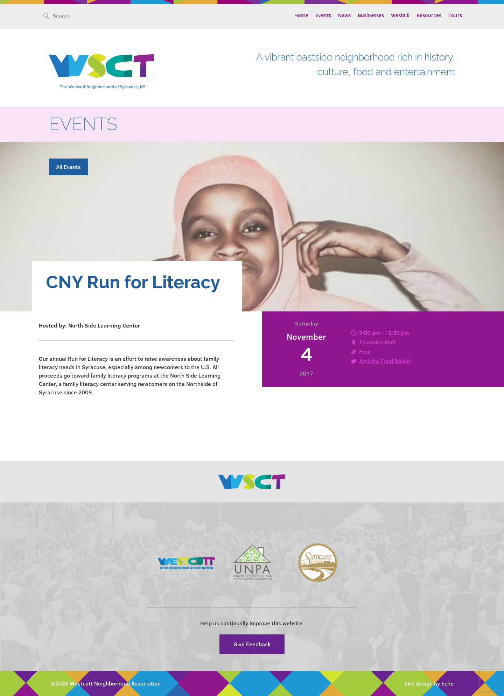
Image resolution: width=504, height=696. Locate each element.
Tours (455, 15)
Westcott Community (101, 66)
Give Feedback (252, 644)
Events (323, 15)
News (344, 15)
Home (301, 15)
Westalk (400, 15)
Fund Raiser (395, 361)
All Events (68, 166)
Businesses (371, 15)
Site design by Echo (429, 683)
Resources (428, 15)
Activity (368, 361)
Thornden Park (377, 342)
